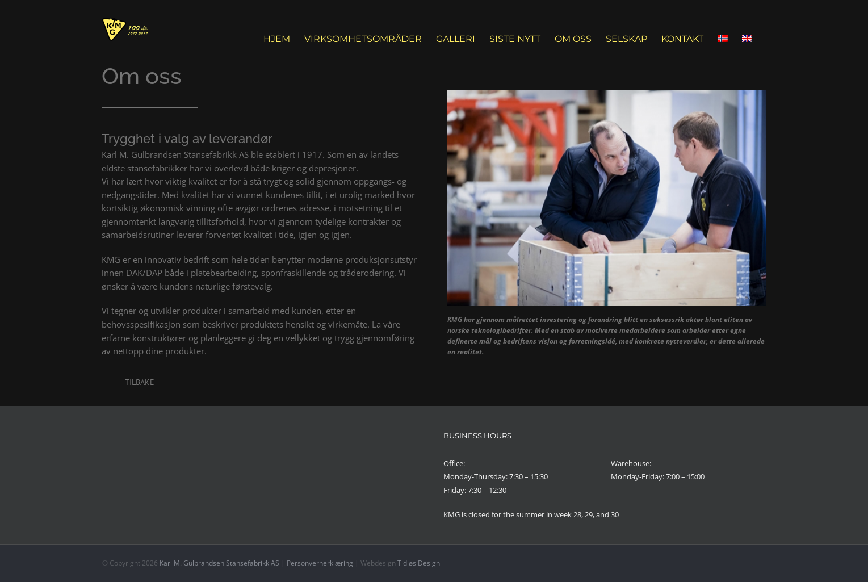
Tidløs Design (418, 563)
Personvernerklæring (320, 563)
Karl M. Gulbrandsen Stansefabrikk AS (219, 563)
